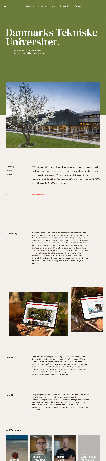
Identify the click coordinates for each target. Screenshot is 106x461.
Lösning (9, 170)
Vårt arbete (41, 6)
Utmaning (10, 166)
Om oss (77, 6)
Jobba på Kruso (64, 6)
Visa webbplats (40, 194)
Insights (52, 6)
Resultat (9, 175)
